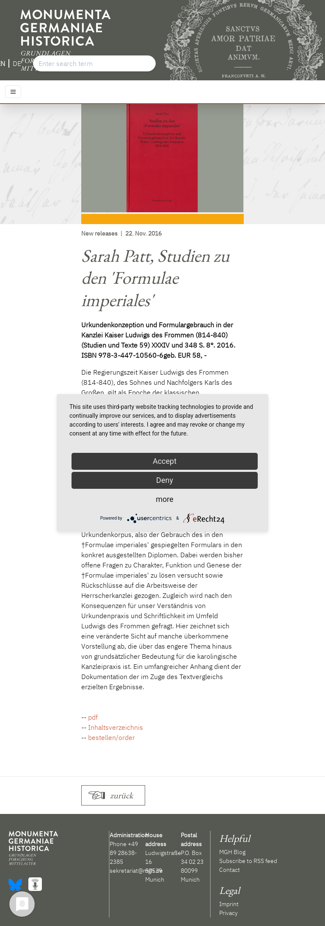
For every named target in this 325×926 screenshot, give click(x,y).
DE (17, 63)
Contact (229, 870)
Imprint (229, 904)
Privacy (228, 913)
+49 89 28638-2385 (124, 853)
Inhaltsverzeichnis (115, 727)
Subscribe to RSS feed (248, 861)
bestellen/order (111, 737)
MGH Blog (232, 852)
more (165, 499)
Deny (164, 480)
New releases (99, 233)
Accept (164, 461)
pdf (93, 717)
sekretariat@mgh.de (136, 870)
